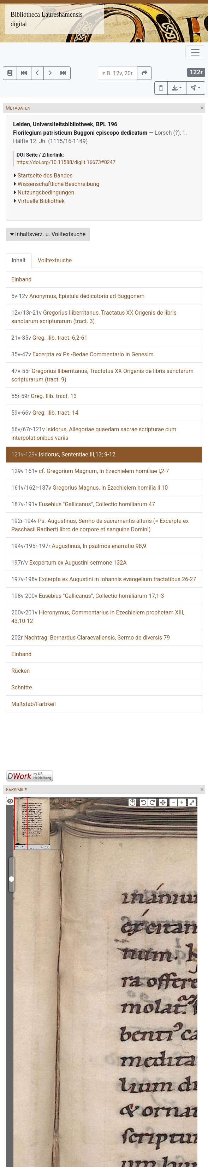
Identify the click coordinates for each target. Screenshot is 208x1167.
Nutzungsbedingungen (46, 192)
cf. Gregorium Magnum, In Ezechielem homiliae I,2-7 (90, 471)
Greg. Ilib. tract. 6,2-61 (49, 337)
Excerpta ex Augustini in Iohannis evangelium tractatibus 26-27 (103, 579)
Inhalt (19, 260)
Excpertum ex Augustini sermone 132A (69, 562)
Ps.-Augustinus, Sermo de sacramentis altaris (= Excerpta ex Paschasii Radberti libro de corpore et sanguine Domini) (100, 525)
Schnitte (21, 687)
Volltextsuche (55, 260)
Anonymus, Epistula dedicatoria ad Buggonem (77, 296)
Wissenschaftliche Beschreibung (58, 184)
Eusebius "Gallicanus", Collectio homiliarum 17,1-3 (87, 596)
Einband (21, 279)
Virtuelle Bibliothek (41, 201)
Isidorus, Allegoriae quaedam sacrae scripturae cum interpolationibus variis (93, 433)
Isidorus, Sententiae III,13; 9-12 (63, 454)
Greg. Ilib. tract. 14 (44, 412)
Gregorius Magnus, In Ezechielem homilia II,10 (89, 487)
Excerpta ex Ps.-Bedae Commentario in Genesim (82, 354)
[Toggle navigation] (195, 52)
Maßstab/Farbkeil (33, 704)
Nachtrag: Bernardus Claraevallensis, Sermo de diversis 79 (90, 637)
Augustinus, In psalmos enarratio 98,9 (78, 546)
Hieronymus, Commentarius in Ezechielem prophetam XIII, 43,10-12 (97, 616)
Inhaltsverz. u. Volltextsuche (47, 234)
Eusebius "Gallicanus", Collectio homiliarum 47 (83, 504)
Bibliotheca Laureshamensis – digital (49, 19)
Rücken (20, 670)
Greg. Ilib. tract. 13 (44, 396)
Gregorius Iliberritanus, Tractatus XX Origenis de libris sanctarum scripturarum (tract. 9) (102, 375)
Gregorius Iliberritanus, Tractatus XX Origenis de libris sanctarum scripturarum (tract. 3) (94, 317)
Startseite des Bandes (45, 175)
